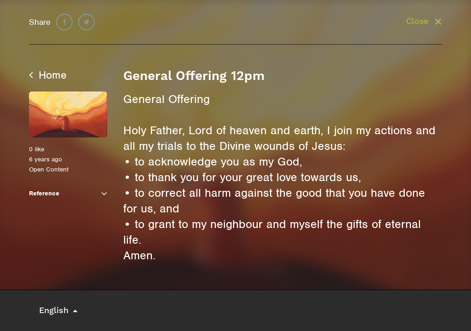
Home (48, 75)
